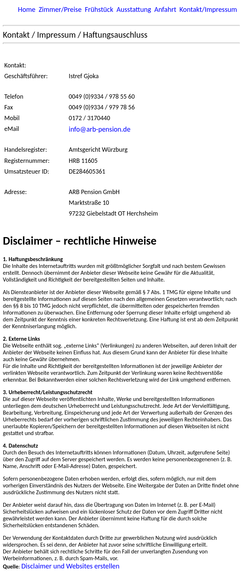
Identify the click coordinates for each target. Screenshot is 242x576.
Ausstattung (133, 9)
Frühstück (99, 9)
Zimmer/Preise (60, 9)
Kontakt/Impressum (208, 9)
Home (26, 9)
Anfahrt (165, 9)
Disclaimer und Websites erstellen (70, 566)
